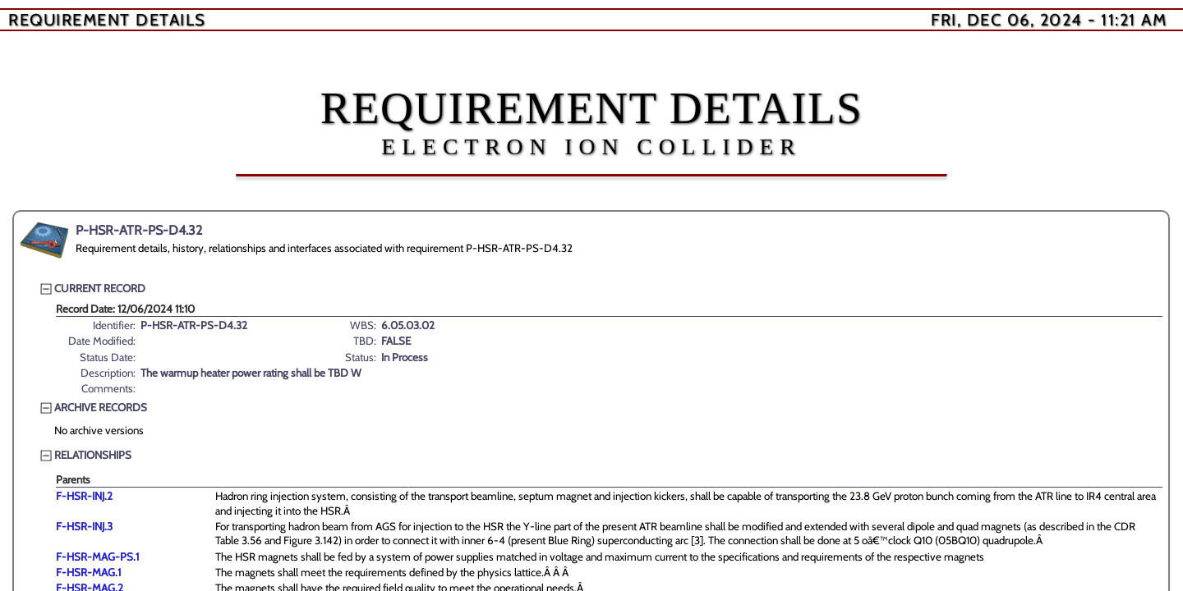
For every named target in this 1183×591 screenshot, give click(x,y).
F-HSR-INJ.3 (84, 526)
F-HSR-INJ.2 (84, 495)
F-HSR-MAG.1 (88, 572)
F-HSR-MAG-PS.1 (97, 556)
